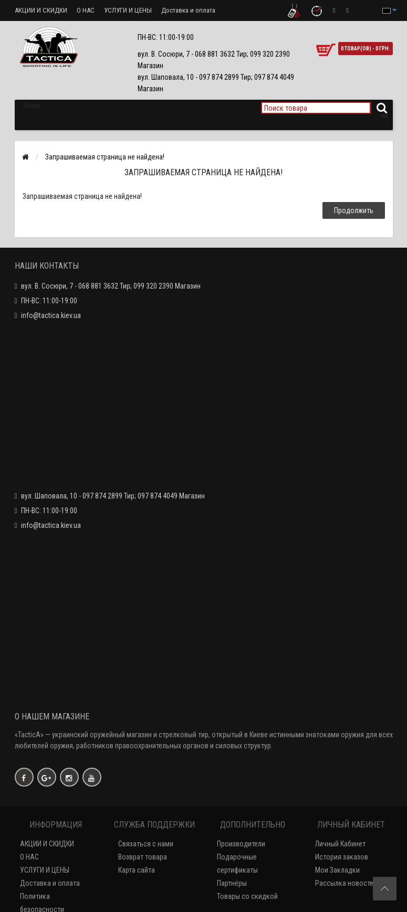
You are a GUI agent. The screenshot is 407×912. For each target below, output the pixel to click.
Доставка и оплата (188, 10)
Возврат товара (142, 857)
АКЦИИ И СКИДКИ (41, 10)
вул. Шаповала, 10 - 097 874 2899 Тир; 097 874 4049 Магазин (113, 496)
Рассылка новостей (346, 883)
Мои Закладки (337, 870)
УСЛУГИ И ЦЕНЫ (128, 10)
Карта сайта (136, 870)
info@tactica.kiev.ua (51, 315)
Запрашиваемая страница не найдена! (104, 157)
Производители (241, 844)
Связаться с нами (145, 844)
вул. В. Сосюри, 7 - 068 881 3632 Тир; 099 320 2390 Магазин (111, 286)
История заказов (341, 857)
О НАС (86, 10)
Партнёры (232, 883)
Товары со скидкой (247, 896)
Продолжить (353, 210)
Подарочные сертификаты (237, 863)
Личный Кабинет (340, 844)
